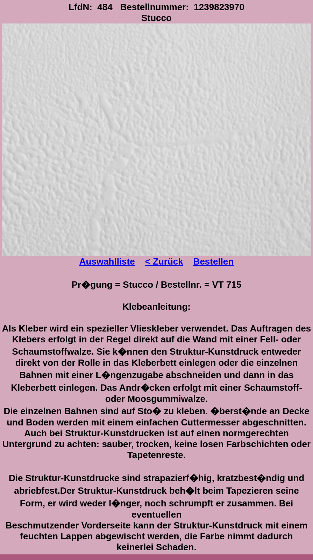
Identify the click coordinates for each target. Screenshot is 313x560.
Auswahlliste (107, 261)
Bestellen (213, 261)
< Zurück (164, 261)
